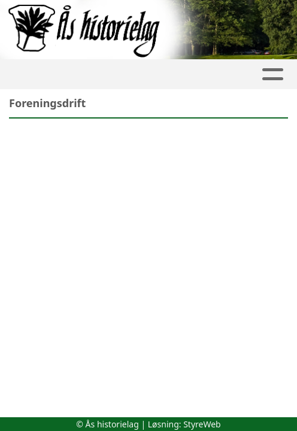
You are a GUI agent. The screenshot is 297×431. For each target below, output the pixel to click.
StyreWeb (202, 424)
